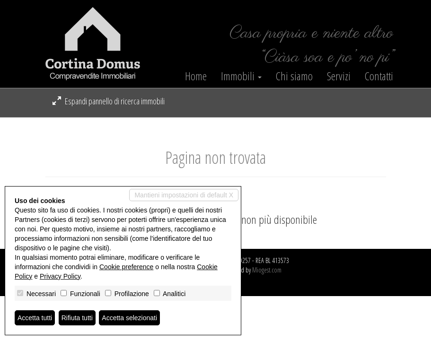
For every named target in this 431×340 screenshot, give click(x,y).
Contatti (379, 76)
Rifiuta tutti (77, 318)
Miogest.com (266, 269)
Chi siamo (294, 76)
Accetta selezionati (129, 318)
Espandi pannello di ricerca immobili (109, 101)
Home (196, 76)
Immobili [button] (241, 76)
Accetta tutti (35, 318)
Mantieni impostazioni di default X (183, 195)
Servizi (339, 76)
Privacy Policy (60, 276)
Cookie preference (126, 267)
